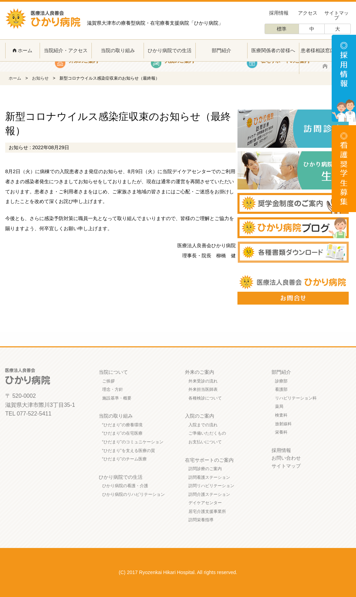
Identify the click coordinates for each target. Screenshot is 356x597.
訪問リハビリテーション (211, 485)
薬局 (279, 406)
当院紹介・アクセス (66, 50)
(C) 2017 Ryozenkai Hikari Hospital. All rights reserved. (178, 572)
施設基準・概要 (116, 398)
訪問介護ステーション (209, 494)
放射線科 (283, 423)
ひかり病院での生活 (170, 50)
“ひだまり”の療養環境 (122, 424)
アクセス (307, 13)
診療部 (281, 381)
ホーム (22, 50)
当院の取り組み (118, 50)
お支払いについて (205, 441)
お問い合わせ (286, 458)
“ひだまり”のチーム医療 (124, 459)
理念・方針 (112, 389)
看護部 (281, 389)
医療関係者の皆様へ (273, 50)
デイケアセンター (205, 502)
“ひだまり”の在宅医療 (122, 433)
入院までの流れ (203, 424)
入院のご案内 (199, 416)
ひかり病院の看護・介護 (125, 485)
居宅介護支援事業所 (207, 511)
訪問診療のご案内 (205, 468)
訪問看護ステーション (209, 477)
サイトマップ (336, 15)
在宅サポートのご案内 (209, 460)
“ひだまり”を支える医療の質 (128, 450)
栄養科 (281, 432)
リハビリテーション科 (296, 398)
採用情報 (279, 13)
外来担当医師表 (203, 389)
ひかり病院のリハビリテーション (133, 494)
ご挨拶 (108, 381)
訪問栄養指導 (200, 519)
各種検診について (205, 398)
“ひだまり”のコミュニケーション (132, 441)
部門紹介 (221, 50)
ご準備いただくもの (207, 433)
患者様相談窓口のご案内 (325, 58)
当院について (113, 372)
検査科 (281, 415)
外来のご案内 (199, 372)
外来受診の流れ (203, 381)
